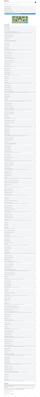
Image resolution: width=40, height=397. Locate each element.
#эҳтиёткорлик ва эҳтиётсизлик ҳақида (8, 127)
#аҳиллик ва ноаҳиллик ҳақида (14, 49)
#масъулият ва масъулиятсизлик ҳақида (13, 109)
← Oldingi (5, 382)
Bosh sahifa (5, 4)
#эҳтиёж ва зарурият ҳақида (19, 169)
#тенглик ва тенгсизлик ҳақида (28, 49)
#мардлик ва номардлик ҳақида (7, 83)
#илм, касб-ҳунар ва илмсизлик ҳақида (18, 195)
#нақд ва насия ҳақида (6, 12)
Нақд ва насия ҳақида (9, 4)
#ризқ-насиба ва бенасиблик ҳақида (26, 211)
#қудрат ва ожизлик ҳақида (14, 33)
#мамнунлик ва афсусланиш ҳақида (14, 220)
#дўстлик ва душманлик (6, 50)
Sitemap (7, 392)
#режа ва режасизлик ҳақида (7, 101)
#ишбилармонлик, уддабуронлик (7, 211)
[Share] (35, 12)
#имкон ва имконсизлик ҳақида (12, 12)
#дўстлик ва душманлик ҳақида (7, 49)
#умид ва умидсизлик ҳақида (14, 58)
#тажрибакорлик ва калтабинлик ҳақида (23, 32)
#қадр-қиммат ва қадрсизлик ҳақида (8, 135)
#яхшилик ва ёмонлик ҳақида (14, 178)
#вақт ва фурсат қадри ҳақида (7, 220)
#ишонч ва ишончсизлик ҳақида (21, 363)
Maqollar (5, 3)
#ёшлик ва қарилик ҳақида (7, 337)
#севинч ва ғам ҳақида (18, 372)
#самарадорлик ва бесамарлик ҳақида (8, 32)
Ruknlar (7, 3)
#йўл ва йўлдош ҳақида (18, 253)
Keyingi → (35, 382)
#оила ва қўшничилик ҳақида (14, 270)
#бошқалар (27, 295)
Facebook (23, 388)
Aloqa (8, 392)
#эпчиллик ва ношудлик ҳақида (22, 160)
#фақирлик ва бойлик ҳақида (15, 135)
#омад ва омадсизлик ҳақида (25, 169)
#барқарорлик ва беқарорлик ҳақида (20, 92)
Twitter (24, 388)
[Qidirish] (19, 2)
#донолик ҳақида (6, 195)
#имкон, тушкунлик (19, 33)
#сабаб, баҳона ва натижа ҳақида (7, 33)
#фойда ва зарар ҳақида (29, 32)
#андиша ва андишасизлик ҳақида (20, 109)
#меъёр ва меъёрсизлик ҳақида (28, 126)
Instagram (21, 388)
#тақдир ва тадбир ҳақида (13, 118)
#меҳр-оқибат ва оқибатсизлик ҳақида (21, 49)
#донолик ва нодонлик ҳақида (11, 195)
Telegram (18, 388)
